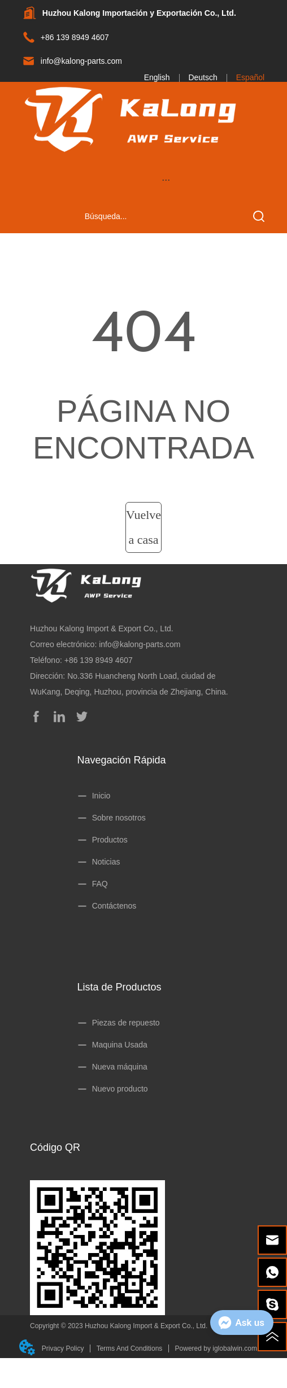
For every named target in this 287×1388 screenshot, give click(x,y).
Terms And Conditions (130, 1348)
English (157, 77)
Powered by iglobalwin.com (216, 1348)
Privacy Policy (63, 1348)
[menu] (165, 179)
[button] (165, 179)
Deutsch (202, 77)
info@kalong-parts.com (139, 644)
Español (250, 77)
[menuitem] (165, 179)
